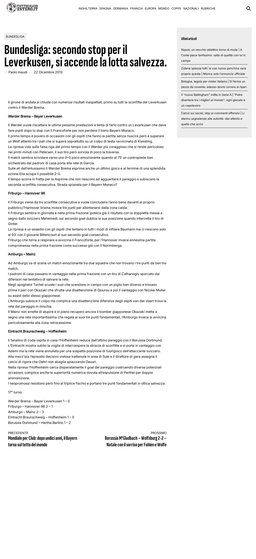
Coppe (176, 8)
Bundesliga (15, 36)
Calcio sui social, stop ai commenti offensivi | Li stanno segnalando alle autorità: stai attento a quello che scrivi (213, 118)
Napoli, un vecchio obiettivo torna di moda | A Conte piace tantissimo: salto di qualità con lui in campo (213, 55)
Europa (150, 8)
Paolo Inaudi (17, 72)
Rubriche (208, 8)
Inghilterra (87, 8)
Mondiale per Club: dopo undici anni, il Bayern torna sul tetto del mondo (43, 439)
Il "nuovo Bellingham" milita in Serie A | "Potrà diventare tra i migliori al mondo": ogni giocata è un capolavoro (213, 100)
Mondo (163, 8)
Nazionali (191, 8)
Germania (120, 8)
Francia (136, 8)
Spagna (105, 8)
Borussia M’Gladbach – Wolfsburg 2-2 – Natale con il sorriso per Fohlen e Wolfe (131, 439)
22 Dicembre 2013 (48, 72)
